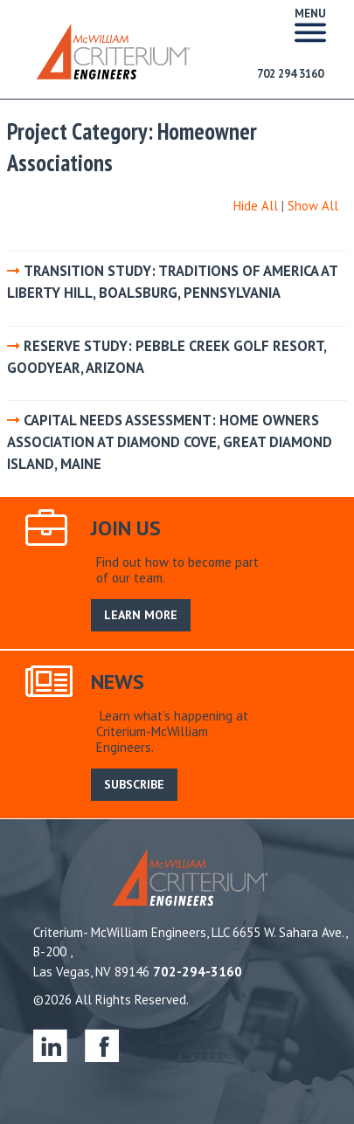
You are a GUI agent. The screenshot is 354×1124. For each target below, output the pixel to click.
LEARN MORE (140, 615)
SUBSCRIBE (134, 784)
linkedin (50, 1045)
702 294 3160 (290, 73)
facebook (102, 1045)
